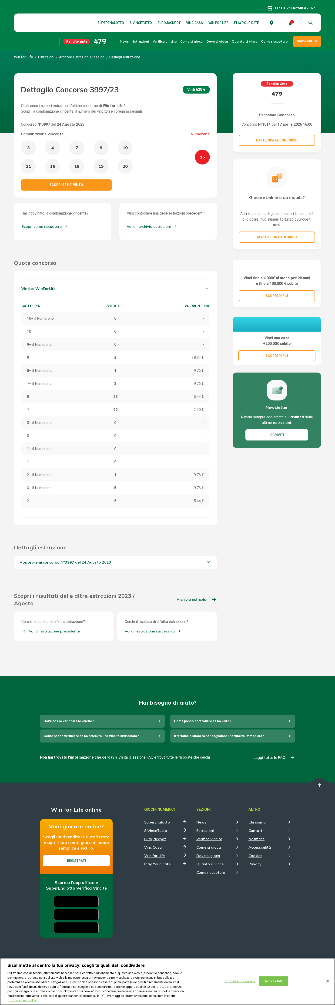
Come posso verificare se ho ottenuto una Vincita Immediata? (91, 736)
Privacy (254, 864)
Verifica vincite (165, 41)
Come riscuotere (274, 41)
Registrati (76, 861)
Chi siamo (257, 822)
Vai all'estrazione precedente (54, 631)
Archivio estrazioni (193, 599)
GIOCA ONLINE (307, 41)
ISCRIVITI (276, 471)
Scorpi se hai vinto (66, 185)
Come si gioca (208, 847)
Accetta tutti (274, 985)
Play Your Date (246, 23)
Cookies (255, 855)
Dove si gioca (217, 41)
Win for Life (218, 23)
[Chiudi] (327, 985)
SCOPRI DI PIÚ (277, 319)
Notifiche (256, 839)
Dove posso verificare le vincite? (69, 721)
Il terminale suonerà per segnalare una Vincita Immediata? (219, 736)
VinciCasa (194, 23)
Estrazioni (205, 830)
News (124, 41)
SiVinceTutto (141, 23)
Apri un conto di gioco (277, 237)
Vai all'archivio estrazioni (149, 226)
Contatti (255, 830)
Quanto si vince (210, 864)
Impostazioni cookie (240, 985)
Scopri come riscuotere (41, 226)
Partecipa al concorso (277, 140)
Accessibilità (259, 847)
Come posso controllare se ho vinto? (202, 721)
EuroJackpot (169, 23)
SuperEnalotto (110, 23)
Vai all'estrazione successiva (150, 631)
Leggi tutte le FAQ (270, 757)
